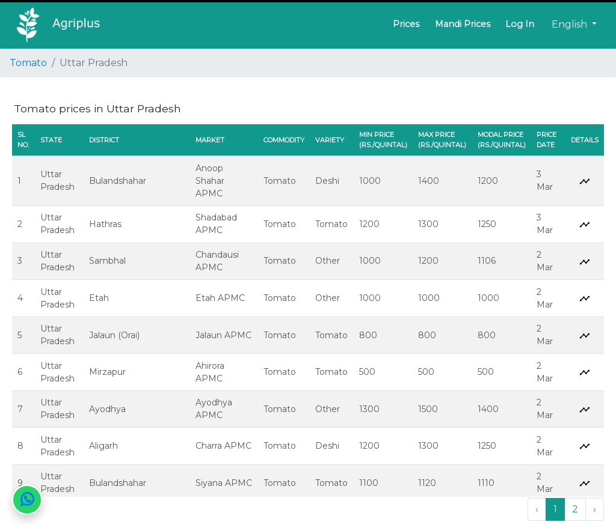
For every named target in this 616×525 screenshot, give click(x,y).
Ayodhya (107, 409)
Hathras (105, 224)
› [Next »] (594, 509)
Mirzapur (107, 371)
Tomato (28, 62)
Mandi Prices (462, 24)
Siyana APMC (224, 483)
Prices (406, 24)
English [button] (571, 24)
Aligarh (103, 445)
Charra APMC (223, 445)
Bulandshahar (117, 180)
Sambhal (107, 260)
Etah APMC (220, 298)
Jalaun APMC (223, 335)
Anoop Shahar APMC (210, 181)
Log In (519, 24)
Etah (99, 298)
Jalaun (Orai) (114, 335)
